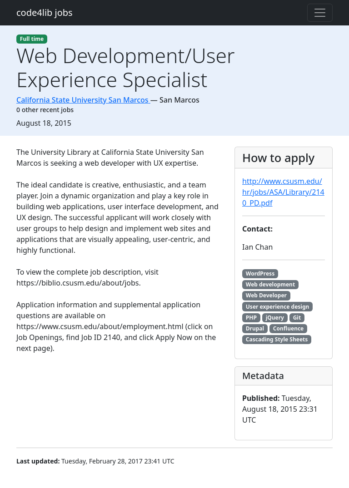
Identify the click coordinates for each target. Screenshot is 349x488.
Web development (270, 284)
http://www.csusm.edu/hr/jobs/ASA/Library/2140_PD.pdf (283, 192)
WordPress (260, 273)
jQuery (275, 317)
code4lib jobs (44, 12)
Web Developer (266, 295)
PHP (251, 317)
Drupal (255, 328)
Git (297, 317)
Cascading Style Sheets (277, 339)
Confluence (288, 328)
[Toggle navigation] (320, 13)
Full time (32, 39)
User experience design (277, 307)
